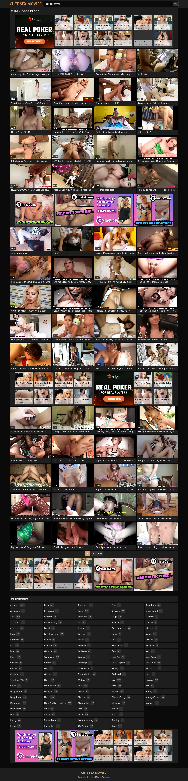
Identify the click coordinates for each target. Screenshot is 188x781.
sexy (116, 686)
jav (82, 622)
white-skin (153, 668)
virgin (151, 634)
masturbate (85, 668)
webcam (152, 645)
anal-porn (17, 622)
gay (48, 668)
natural (84, 697)
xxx (150, 686)
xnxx (150, 674)
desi (14, 714)
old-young (85, 726)
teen (117, 726)
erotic (15, 726)
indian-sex (52, 726)
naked (83, 691)
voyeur (152, 640)
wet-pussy (153, 657)
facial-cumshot (54, 634)
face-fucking (53, 622)
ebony (15, 720)
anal (15, 617)
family (49, 640)
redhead (119, 674)
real (116, 651)
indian (49, 714)
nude (83, 714)
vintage (151, 628)
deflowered (18, 709)
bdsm (15, 657)
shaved (118, 691)
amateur (17, 605)
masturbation (87, 674)
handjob (51, 691)
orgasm (118, 611)
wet (150, 651)
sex (116, 680)
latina (83, 640)
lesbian (84, 645)
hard (49, 697)
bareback (17, 640)
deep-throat (18, 691)
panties (118, 622)
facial (49, 628)
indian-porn (52, 720)
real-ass (118, 657)
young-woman (155, 697)
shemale (118, 703)
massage (85, 663)
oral (116, 605)
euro (49, 605)
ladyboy (84, 634)
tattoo (117, 714)
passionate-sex (121, 628)
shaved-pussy (121, 697)
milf (83, 686)
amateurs (17, 611)
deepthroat (18, 697)
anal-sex (17, 628)
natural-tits (86, 703)
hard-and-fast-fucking (58, 703)
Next (99, 553)
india (49, 709)
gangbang (52, 657)
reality (118, 668)
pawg (116, 634)
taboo (117, 709)
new (82, 709)
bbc (14, 645)
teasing (118, 720)
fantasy (50, 645)
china (15, 686)
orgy (117, 617)
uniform (152, 617)
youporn (152, 703)
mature (84, 680)
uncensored (154, 611)
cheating (17, 674)
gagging (50, 651)
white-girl (153, 663)
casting (16, 668)
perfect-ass (120, 645)
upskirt (151, 622)
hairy (49, 680)
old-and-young (88, 720)
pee (116, 640)
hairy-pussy (52, 686)
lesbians (84, 651)
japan (83, 611)
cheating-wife (19, 680)
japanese (85, 617)
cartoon (16, 663)
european (51, 611)
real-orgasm (121, 663)
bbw (14, 651)
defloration (18, 703)
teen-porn (153, 605)
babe (15, 634)
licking (84, 657)
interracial (85, 605)
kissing (84, 628)
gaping (50, 663)
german (50, 674)
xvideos (152, 680)
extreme (50, 617)
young (151, 691)
